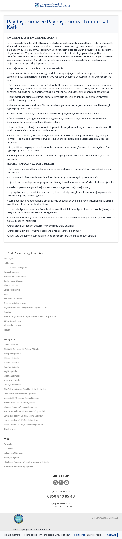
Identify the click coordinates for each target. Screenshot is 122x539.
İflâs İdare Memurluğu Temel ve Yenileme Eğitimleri (27, 462)
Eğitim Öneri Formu (12, 321)
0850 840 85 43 (61, 496)
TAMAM (111, 534)
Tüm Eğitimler (10, 429)
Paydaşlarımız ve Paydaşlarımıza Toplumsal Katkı (26, 307)
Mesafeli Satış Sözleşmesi (15, 267)
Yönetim (7, 312)
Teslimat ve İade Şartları (15, 276)
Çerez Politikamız (12, 289)
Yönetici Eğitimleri (12, 367)
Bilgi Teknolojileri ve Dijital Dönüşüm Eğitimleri (25, 389)
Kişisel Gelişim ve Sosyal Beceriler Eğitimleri (23, 424)
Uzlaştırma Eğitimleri (13, 453)
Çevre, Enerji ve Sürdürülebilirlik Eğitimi (21, 420)
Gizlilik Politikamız (12, 272)
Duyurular (8, 444)
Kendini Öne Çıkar (12, 362)
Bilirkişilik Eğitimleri (12, 457)
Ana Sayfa (8, 258)
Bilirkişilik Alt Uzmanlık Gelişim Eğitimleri (22, 349)
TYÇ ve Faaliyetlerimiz (14, 298)
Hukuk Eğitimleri (11, 344)
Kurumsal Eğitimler (12, 380)
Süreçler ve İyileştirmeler (15, 303)
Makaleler (8, 448)
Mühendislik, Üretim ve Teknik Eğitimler (21, 398)
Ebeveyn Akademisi (12, 384)
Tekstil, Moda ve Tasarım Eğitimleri (19, 402)
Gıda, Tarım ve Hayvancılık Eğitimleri (20, 393)
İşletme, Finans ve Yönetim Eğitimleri (20, 407)
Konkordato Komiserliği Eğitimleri (19, 466)
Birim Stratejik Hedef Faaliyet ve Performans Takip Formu (30, 316)
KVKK (6, 294)
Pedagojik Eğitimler (12, 353)
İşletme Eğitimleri (12, 375)
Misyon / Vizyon (11, 285)
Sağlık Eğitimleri (11, 371)
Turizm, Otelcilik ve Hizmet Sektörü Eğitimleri (24, 411)
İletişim (7, 329)
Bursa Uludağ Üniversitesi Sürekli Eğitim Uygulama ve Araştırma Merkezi (52, 5)
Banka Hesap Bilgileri (13, 281)
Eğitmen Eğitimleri (12, 358)
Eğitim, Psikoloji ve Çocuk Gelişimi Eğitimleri (23, 415)
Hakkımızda (9, 263)
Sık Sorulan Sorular (12, 325)
